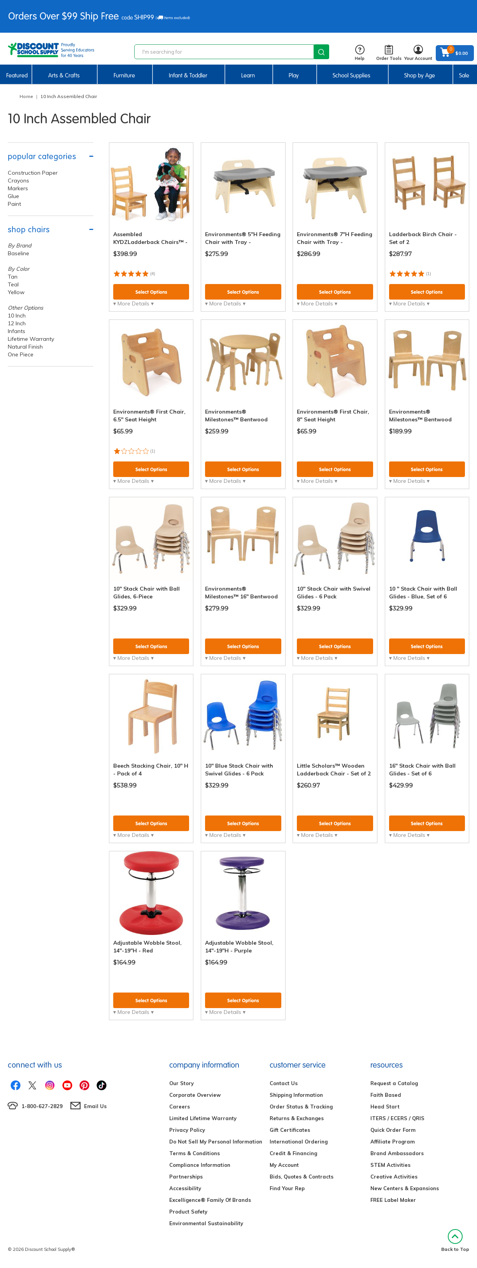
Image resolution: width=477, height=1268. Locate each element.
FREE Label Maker (393, 1200)
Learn (248, 75)
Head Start (385, 1106)
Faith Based (385, 1095)
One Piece (20, 354)
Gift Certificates (290, 1130)
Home (26, 96)
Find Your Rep (287, 1188)
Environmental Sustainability (206, 1223)
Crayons (18, 180)
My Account (284, 1165)
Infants (16, 331)
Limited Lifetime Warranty (203, 1118)
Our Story (181, 1083)
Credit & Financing (293, 1153)
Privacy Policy (187, 1130)
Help (359, 53)
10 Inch (17, 315)
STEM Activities (390, 1165)
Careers (179, 1106)
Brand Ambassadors (397, 1153)
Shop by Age (419, 75)
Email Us (95, 1106)
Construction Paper (33, 172)
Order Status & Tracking (301, 1106)
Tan (13, 276)
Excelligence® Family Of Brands (210, 1200)
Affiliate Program (392, 1141)
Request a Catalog (394, 1083)
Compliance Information (199, 1165)
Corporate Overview (195, 1095)
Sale (464, 75)
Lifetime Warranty (31, 338)
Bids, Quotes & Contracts (301, 1176)
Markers (18, 188)
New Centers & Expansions (404, 1188)
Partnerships (186, 1176)
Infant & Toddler (188, 75)
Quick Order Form (393, 1130)
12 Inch (17, 323)
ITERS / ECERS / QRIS (397, 1118)
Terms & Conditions (194, 1153)
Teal (13, 284)
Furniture (124, 75)
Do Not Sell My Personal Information (215, 1141)
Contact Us (284, 1083)
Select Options (151, 292)
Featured (17, 75)
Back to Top (455, 1240)
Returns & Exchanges (297, 1118)
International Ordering (299, 1141)
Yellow (16, 292)
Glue (13, 196)
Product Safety (188, 1211)
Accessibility (185, 1188)
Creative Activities (393, 1176)
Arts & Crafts (64, 75)
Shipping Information (296, 1095)
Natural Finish (25, 346)
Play (294, 75)
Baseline (18, 253)
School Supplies (351, 75)
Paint (14, 203)
